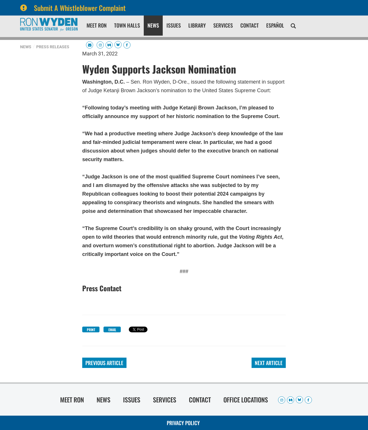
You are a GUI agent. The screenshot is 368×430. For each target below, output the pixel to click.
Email (112, 329)
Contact (249, 25)
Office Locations (245, 399)
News (153, 25)
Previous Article (104, 363)
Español (275, 25)
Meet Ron (97, 25)
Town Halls (127, 25)
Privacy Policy (183, 423)
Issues (173, 25)
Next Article (269, 363)
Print (91, 329)
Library (197, 25)
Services (223, 25)
